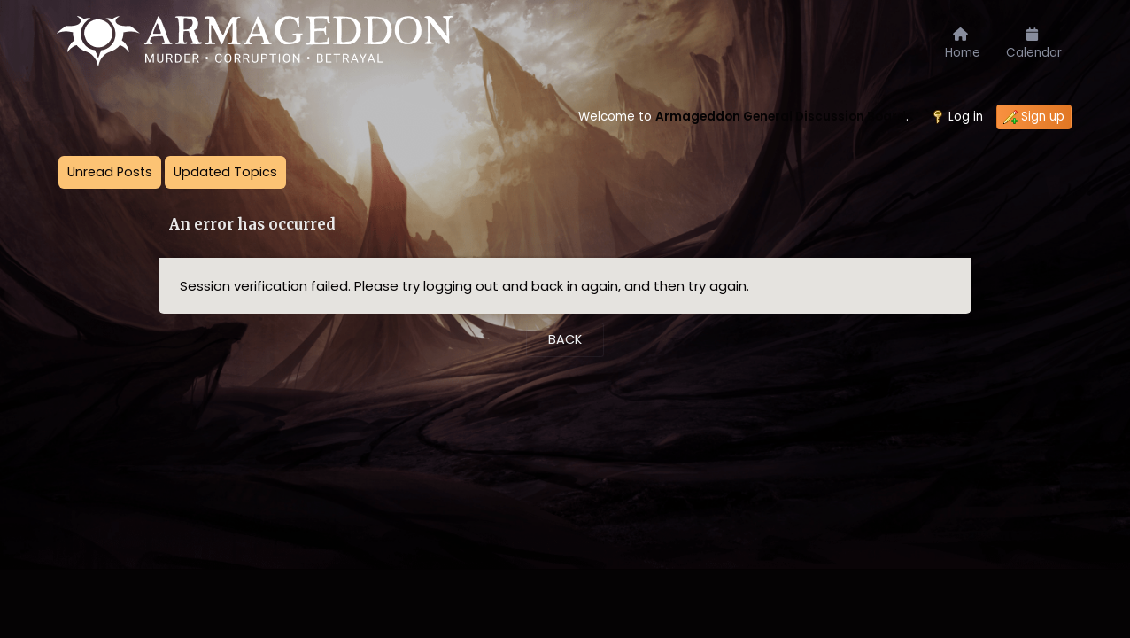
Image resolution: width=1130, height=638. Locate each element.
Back (565, 339)
